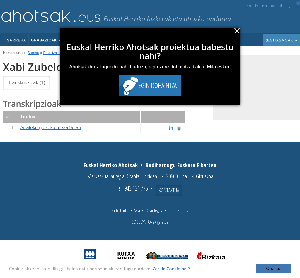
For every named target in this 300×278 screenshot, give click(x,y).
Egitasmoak (281, 40)
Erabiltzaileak (53, 53)
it (280, 6)
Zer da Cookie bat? (171, 269)
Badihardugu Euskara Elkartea (181, 165)
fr (256, 6)
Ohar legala (154, 210)
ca (273, 6)
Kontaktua (169, 190)
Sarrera (16, 40)
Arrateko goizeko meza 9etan (50, 127)
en (264, 6)
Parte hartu (119, 210)
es (248, 6)
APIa (137, 210)
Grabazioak (46, 40)
